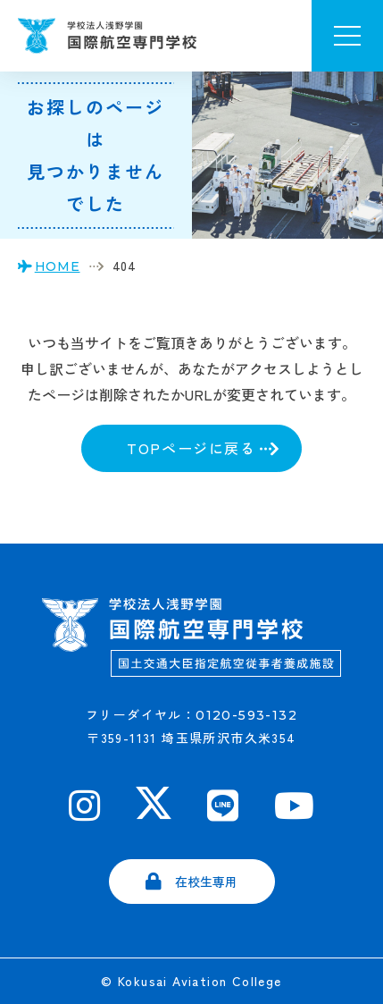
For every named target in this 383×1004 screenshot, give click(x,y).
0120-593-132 (246, 715)
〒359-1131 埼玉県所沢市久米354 (191, 738)
